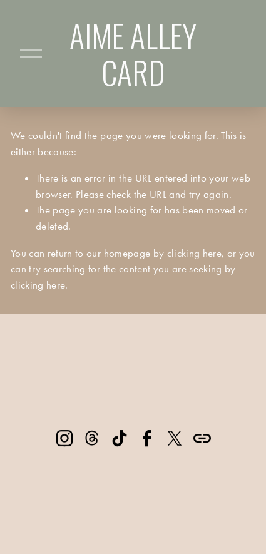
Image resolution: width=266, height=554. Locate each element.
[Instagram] (64, 438)
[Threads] (92, 438)
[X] (174, 438)
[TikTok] (119, 438)
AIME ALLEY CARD (133, 53)
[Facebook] (147, 438)
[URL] (202, 438)
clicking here (194, 253)
